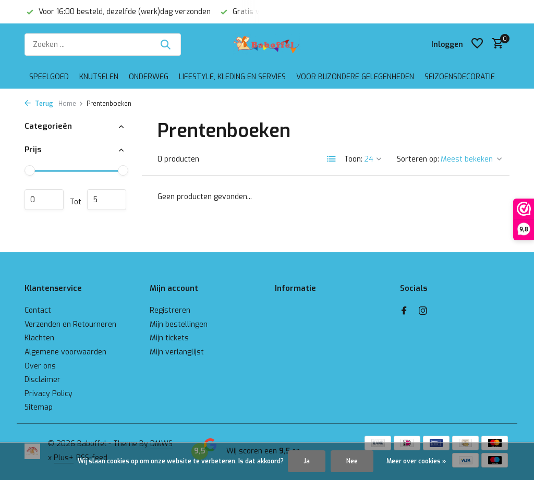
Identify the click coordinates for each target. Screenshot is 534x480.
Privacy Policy (48, 394)
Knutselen (98, 77)
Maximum (106, 199)
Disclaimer (42, 380)
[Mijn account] (447, 45)
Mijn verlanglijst (177, 352)
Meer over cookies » (416, 461)
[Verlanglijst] (477, 44)
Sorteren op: (418, 159)
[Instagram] (423, 311)
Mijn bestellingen (179, 324)
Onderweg (148, 77)
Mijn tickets (169, 338)
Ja (307, 461)
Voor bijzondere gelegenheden (355, 77)
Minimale (44, 199)
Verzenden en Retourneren (70, 324)
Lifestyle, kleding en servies (232, 77)
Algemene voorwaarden (65, 352)
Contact (38, 310)
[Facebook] (404, 311)
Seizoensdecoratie (459, 77)
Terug (39, 104)
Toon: (353, 159)
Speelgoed (49, 77)
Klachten (39, 338)
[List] (331, 159)
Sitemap (39, 407)
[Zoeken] (103, 44)
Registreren (170, 310)
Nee (352, 461)
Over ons (40, 366)
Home (70, 104)
